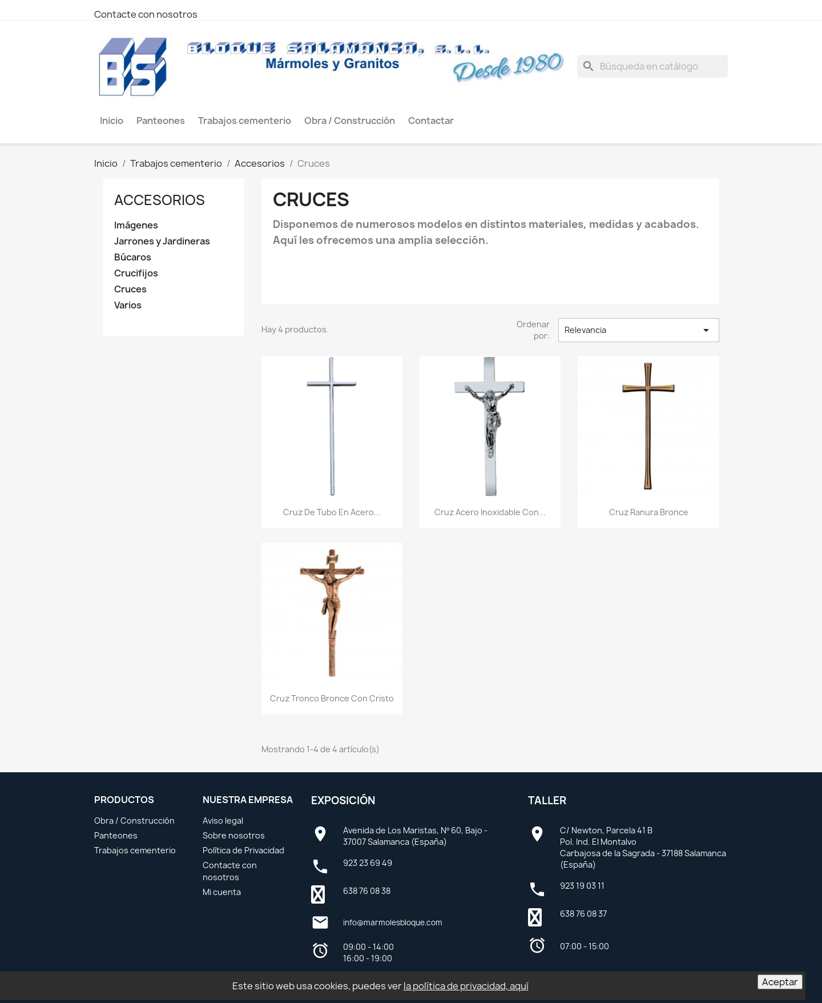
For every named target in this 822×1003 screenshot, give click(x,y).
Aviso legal (223, 820)
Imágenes (136, 225)
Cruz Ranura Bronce (648, 512)
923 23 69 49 (367, 862)
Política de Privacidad (243, 850)
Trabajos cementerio (135, 850)
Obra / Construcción (134, 820)
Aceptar (780, 982)
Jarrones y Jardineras (162, 241)
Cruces (130, 289)
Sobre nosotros (234, 835)
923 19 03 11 (582, 885)
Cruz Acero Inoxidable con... (490, 512)
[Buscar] (652, 66)
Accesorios (159, 200)
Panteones (116, 835)
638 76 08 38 (366, 890)
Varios (128, 305)
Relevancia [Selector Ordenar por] (639, 330)
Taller (547, 800)
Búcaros (132, 257)
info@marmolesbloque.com (392, 922)
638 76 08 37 (583, 913)
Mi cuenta (222, 891)
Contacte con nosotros (146, 14)
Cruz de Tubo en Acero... (332, 512)
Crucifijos (136, 273)
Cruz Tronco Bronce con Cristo (332, 698)
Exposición (343, 800)
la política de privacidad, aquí (466, 986)
